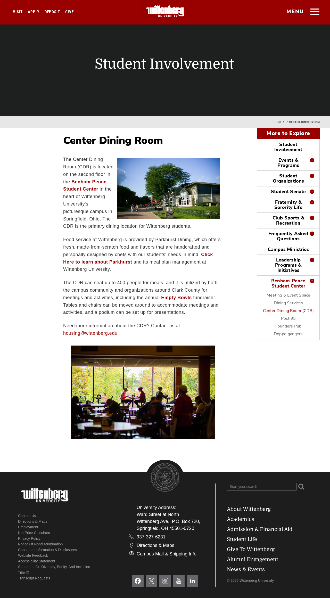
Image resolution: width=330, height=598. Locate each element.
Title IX (23, 572)
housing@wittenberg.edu (90, 333)
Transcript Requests (34, 578)
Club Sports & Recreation (288, 220)
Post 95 (288, 318)
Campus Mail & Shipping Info (166, 553)
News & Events (246, 569)
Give (69, 12)
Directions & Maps (32, 521)
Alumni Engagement (252, 559)
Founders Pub (288, 326)
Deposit (52, 12)
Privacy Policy (29, 538)
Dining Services (288, 303)
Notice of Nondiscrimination (40, 544)
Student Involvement (288, 147)
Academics (240, 519)
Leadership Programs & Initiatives (288, 265)
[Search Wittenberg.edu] (261, 486)
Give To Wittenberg (251, 549)
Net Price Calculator (34, 533)
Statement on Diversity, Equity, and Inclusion (54, 567)
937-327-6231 (151, 536)
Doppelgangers (288, 334)
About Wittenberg (249, 509)
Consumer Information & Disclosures (47, 550)
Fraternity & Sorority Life (288, 205)
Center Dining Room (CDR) (288, 311)
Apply (33, 12)
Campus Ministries (288, 249)
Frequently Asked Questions (288, 236)
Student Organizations (288, 178)
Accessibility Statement (36, 561)
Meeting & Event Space (288, 295)
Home (278, 122)
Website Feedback (33, 555)
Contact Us (27, 516)
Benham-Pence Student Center (288, 283)
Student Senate (288, 191)
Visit (18, 12)
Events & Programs (288, 163)
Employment (28, 527)
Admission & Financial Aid (259, 529)
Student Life (242, 539)
